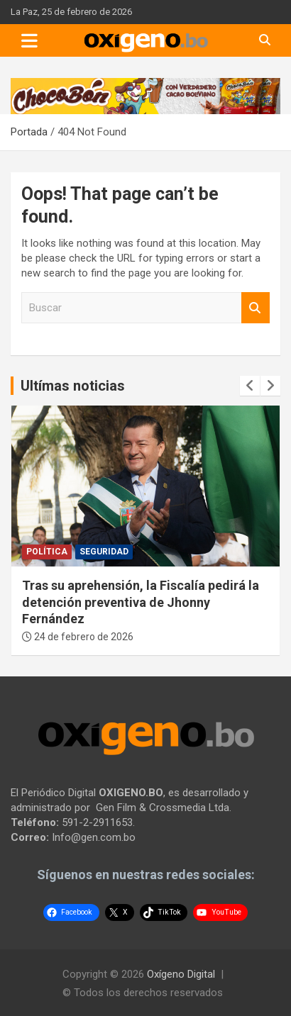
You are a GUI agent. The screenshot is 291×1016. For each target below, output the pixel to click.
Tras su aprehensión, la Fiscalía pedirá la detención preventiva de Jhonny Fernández (140, 602)
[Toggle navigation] (29, 40)
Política (46, 552)
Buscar (255, 308)
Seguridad (103, 552)
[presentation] (250, 386)
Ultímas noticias (73, 385)
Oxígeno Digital (181, 974)
